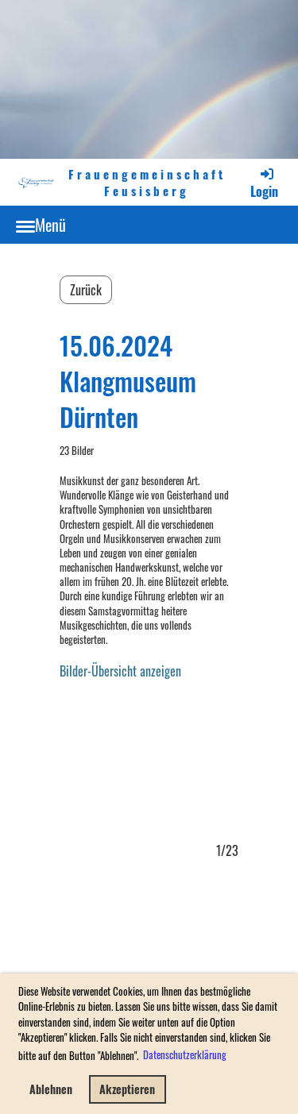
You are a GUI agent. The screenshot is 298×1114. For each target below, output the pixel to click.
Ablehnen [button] (50, 1089)
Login (264, 183)
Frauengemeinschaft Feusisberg (147, 182)
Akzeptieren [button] (127, 1089)
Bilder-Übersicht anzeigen (120, 670)
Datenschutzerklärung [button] (184, 1054)
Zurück (86, 289)
